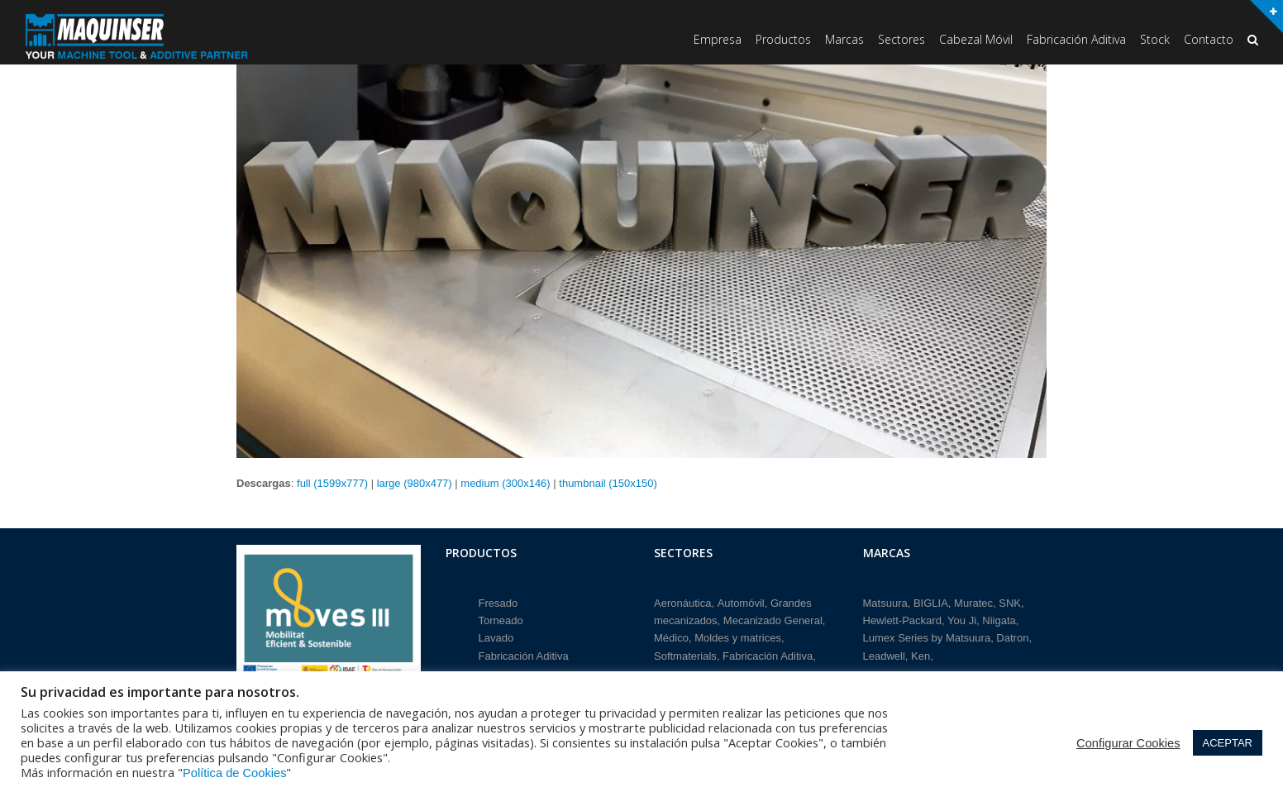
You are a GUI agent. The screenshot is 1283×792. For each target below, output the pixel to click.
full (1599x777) (332, 483)
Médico (671, 635)
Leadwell (884, 653)
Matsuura (885, 600)
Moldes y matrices (737, 635)
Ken (920, 653)
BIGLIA (930, 600)
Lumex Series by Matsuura (927, 635)
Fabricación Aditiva (524, 653)
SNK (1010, 600)
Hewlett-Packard (902, 618)
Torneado (501, 618)
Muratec (973, 600)
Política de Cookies (234, 773)
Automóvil (741, 600)
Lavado (496, 635)
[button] (1252, 40)
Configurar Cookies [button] (1128, 743)
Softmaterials (685, 653)
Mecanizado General (773, 618)
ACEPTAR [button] (1227, 743)
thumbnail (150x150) (608, 483)
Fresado (498, 600)
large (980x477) (414, 483)
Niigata (998, 618)
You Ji (961, 618)
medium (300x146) (505, 483)
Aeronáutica (682, 600)
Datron (1012, 635)
